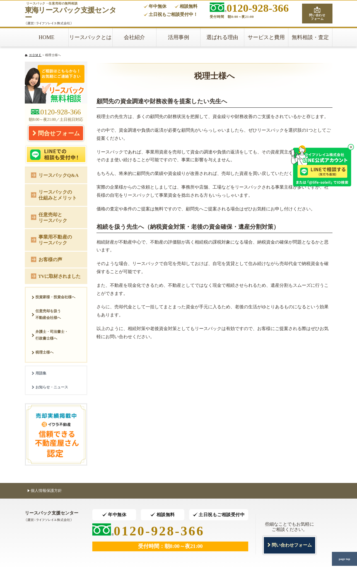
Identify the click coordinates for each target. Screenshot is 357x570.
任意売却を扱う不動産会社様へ (46, 314)
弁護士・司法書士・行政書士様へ (50, 335)
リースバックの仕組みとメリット (54, 195)
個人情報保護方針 (45, 490)
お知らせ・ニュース (50, 387)
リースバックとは (90, 37)
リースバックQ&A (55, 175)
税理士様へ (43, 352)
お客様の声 (46, 259)
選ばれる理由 (222, 37)
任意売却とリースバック (49, 217)
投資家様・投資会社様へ (53, 297)
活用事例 (178, 37)
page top (344, 559)
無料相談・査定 (310, 37)
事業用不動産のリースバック (51, 240)
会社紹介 (134, 37)
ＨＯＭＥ (35, 55)
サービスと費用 (266, 37)
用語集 (39, 373)
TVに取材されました (55, 276)
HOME (47, 37)
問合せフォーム (56, 133)
